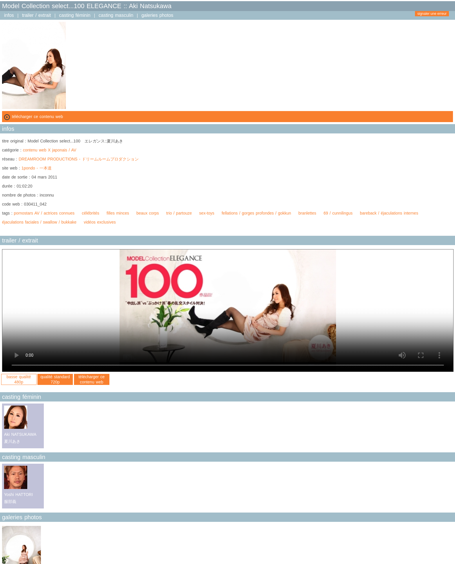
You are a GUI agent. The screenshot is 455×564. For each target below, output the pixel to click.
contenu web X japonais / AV (49, 150)
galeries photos (157, 15)
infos (9, 15)
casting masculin (116, 15)
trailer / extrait (36, 15)
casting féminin (75, 15)
